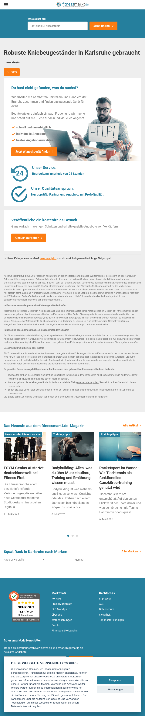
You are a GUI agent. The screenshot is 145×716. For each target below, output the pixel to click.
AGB (101, 603)
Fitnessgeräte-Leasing (65, 630)
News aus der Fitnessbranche (23, 434)
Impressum (105, 598)
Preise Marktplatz (62, 603)
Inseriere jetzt (48, 258)
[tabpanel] (25, 475)
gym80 (79, 559)
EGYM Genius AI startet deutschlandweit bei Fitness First (24, 473)
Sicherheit (105, 614)
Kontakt (56, 598)
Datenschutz (106, 609)
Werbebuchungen (62, 619)
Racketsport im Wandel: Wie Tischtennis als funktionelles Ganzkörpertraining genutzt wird (119, 478)
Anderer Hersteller (14, 559)
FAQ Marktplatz (61, 609)
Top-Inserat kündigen (111, 619)
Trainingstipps (62, 434)
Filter (11, 72)
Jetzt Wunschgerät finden (32, 151)
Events (55, 625)
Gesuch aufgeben (27, 238)
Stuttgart (55, 276)
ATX (42, 559)
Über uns (57, 614)
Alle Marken (129, 551)
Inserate (13, 62)
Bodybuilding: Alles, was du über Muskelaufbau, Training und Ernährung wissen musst (72, 475)
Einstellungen (115, 689)
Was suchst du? (37, 18)
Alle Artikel (130, 425)
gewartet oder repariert (87, 382)
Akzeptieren (116, 680)
